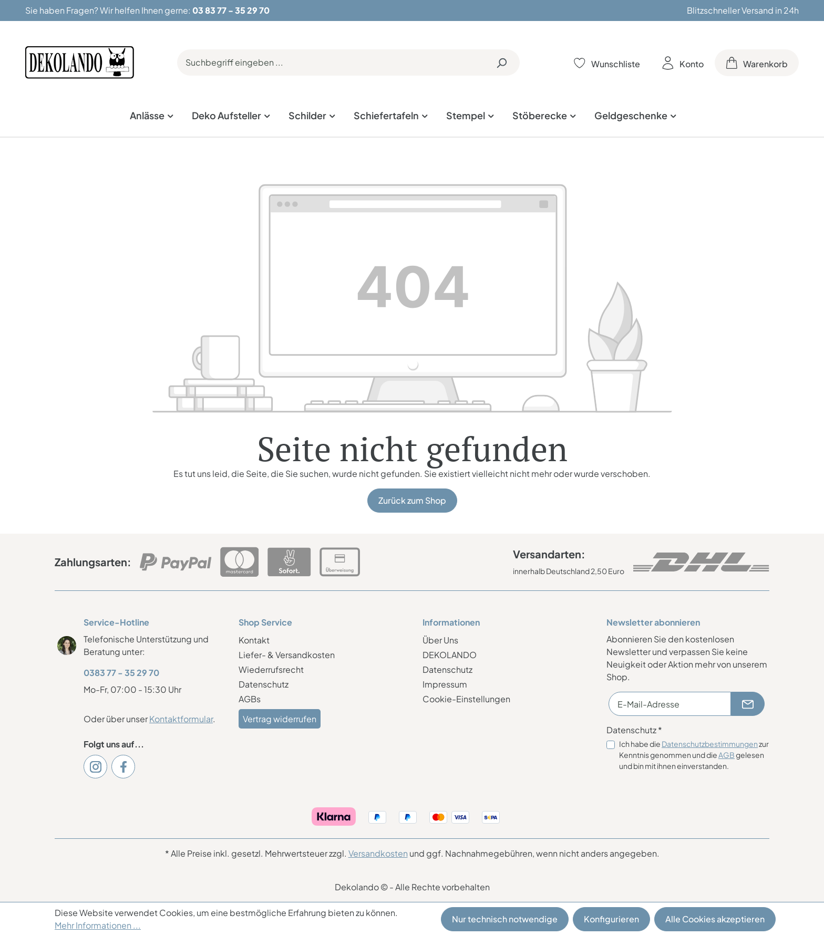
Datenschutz (264, 684)
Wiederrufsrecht (271, 669)
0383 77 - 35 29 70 (121, 672)
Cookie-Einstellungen (466, 698)
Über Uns (440, 640)
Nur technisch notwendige (505, 918)
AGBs (250, 698)
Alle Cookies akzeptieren (715, 918)
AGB (726, 755)
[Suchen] (501, 62)
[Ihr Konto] (683, 62)
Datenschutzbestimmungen (710, 743)
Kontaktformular (181, 718)
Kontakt (254, 640)
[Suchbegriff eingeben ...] (330, 62)
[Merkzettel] (607, 62)
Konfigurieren (611, 918)
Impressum (445, 684)
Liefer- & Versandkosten (287, 654)
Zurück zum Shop (412, 500)
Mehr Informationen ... (98, 925)
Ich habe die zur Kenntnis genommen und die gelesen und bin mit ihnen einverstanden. (694, 755)
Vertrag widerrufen (279, 718)
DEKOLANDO (450, 654)
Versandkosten (378, 853)
